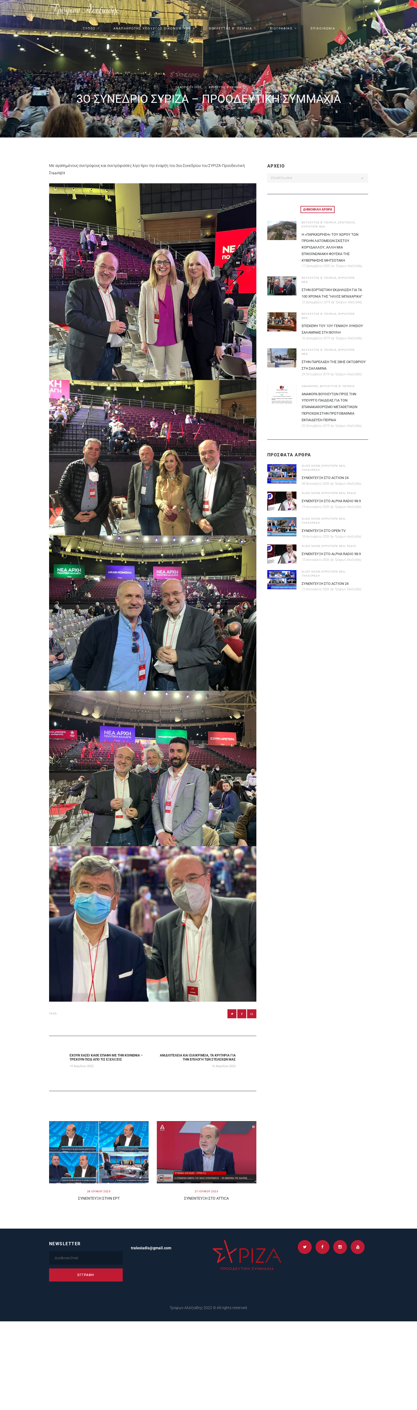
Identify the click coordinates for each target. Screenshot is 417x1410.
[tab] (317, 209)
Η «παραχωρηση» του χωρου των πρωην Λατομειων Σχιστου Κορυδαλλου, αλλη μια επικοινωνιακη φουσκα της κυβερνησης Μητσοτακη (332, 247)
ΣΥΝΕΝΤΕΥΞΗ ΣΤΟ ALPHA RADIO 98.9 (334, 507)
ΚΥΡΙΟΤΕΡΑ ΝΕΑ (313, 226)
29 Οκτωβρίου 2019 (315, 381)
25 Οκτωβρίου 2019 (315, 432)
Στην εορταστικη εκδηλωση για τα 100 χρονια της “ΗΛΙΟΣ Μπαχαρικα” (334, 296)
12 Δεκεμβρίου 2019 (316, 308)
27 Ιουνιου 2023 (206, 1193)
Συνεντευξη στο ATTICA (206, 1200)
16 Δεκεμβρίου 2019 (316, 344)
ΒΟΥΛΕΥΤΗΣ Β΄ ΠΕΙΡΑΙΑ (225, 87)
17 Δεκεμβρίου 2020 (316, 266)
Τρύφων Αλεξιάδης (348, 266)
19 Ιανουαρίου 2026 (315, 513)
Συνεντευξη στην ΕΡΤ (99, 1200)
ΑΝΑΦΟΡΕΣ (310, 392)
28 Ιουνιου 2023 (99, 1193)
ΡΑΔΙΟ (351, 499)
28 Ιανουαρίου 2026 (315, 490)
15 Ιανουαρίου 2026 (315, 566)
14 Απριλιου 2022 (188, 87)
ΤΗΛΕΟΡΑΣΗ (311, 476)
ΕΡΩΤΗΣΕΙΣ (346, 222)
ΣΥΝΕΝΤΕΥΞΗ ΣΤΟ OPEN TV (325, 537)
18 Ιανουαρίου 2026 (315, 543)
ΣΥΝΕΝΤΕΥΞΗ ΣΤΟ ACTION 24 (327, 484)
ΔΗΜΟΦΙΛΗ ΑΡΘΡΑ (317, 209)
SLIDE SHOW (311, 472)
